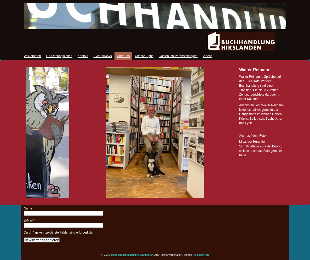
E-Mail (29, 220)
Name (28, 208)
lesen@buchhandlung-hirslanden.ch (132, 254)
